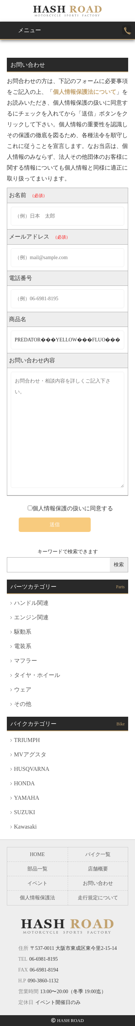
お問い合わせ (98, 883)
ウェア (22, 689)
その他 (22, 704)
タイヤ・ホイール (37, 675)
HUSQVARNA (31, 769)
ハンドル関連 (31, 603)
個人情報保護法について (84, 92)
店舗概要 (98, 869)
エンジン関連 (31, 617)
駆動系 (22, 632)
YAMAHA (26, 798)
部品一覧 (37, 869)
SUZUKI (24, 812)
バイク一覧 (98, 854)
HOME (37, 854)
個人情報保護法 (37, 897)
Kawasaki (25, 827)
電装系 (22, 646)
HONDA (24, 783)
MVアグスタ (30, 754)
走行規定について (98, 897)
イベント (37, 883)
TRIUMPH (27, 740)
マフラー (25, 661)
